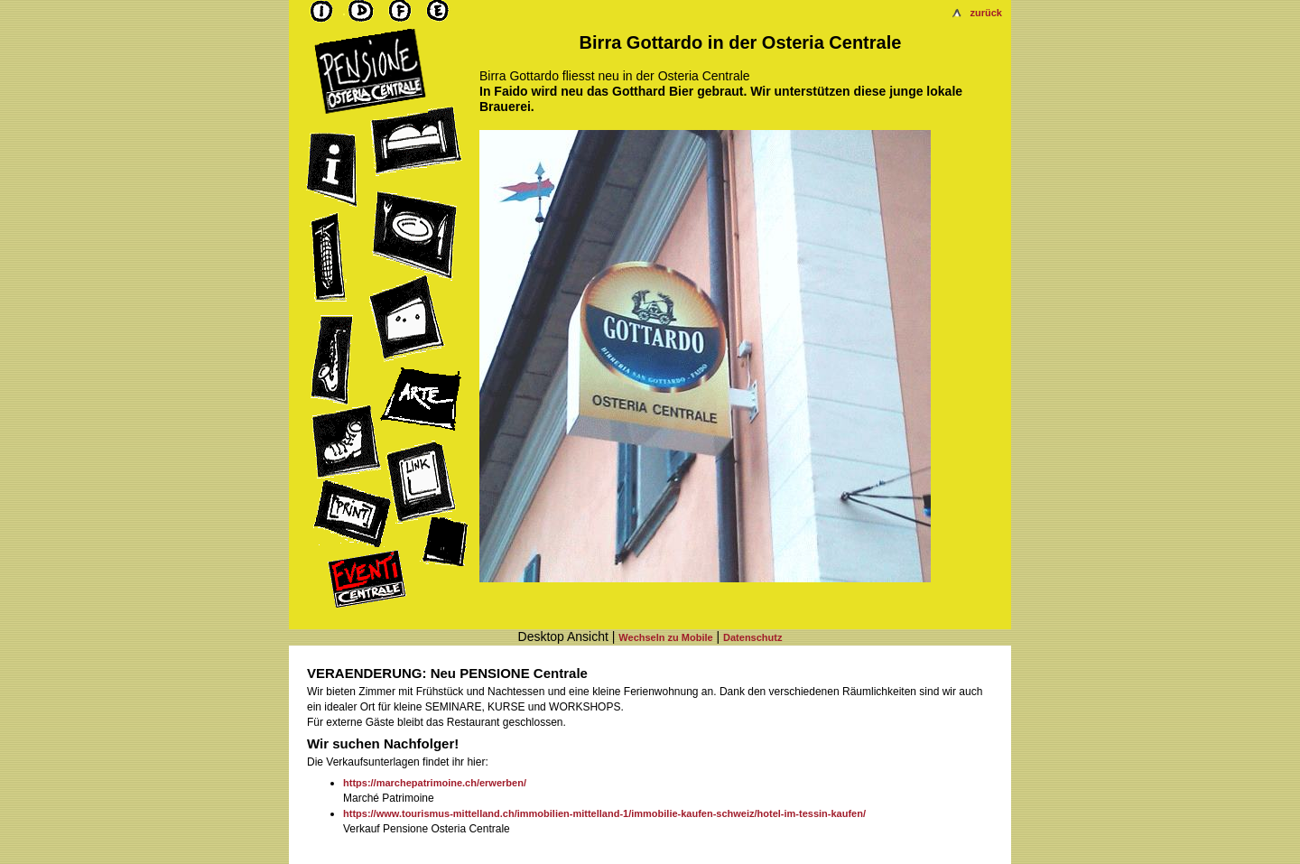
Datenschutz (752, 637)
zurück (986, 12)
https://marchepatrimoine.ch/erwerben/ (434, 782)
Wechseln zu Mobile (665, 637)
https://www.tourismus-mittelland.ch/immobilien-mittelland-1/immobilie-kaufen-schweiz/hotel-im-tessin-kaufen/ (604, 813)
